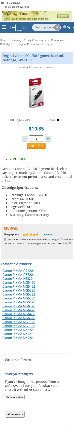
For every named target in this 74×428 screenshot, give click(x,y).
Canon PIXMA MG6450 (18, 314)
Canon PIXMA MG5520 (18, 290)
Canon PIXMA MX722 (17, 330)
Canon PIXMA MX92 (16, 334)
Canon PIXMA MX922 (17, 338)
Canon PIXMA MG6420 (18, 310)
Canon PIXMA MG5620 (18, 302)
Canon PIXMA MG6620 (18, 318)
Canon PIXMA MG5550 (18, 298)
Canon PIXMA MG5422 (18, 286)
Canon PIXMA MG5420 (18, 282)
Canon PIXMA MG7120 (18, 322)
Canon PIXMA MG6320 (18, 306)
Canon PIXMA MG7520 (18, 326)
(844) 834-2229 (63, 5)
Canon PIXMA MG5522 (18, 294)
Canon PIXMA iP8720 (17, 274)
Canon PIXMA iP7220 (17, 271)
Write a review (15, 397)
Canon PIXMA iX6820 (17, 278)
